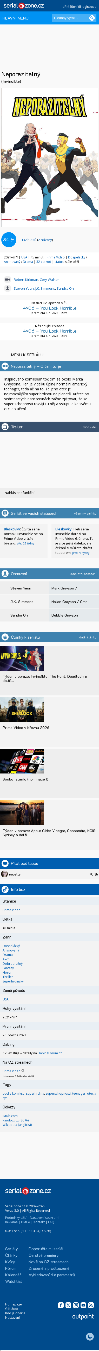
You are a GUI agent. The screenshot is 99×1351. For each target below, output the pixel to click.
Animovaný (12, 261)
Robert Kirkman (26, 279)
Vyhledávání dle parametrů (52, 1274)
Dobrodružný (13, 963)
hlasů (28, 239)
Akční (6, 959)
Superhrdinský (13, 981)
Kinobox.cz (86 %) (16, 1120)
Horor (7, 972)
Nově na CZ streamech (49, 1261)
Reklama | (12, 1222)
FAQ (51, 1222)
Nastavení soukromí (44, 1217)
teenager (78, 1093)
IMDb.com (10, 1116)
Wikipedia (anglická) (17, 1124)
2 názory (45, 239)
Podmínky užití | (17, 1217)
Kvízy (10, 1261)
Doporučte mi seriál (46, 1248)
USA (24, 257)
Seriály (11, 1248)
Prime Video (56, 257)
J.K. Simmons (45, 288)
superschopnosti (58, 1093)
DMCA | (27, 1222)
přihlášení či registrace (79, 6)
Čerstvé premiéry (44, 1255)
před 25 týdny (25, 543)
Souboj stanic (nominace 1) (25, 779)
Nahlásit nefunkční (19, 492)
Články (11, 1255)
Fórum (10, 1268)
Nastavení (12, 1317)
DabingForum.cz (50, 1053)
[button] (49, 355)
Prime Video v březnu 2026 (26, 727)
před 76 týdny (80, 553)
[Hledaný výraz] (74, 18)
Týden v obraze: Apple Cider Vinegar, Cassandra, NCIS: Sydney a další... (49, 832)
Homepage (13, 1304)
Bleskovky (12, 529)
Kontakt (39, 1222)
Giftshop (11, 1308)
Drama (28, 261)
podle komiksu (13, 1093)
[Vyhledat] (92, 18)
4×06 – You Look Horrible (49, 308)
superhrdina (35, 1093)
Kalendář (13, 1274)
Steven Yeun (24, 288)
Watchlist (13, 1281)
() (37, 240)
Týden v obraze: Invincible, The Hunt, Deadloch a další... (45, 678)
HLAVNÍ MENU (16, 18)
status (59, 261)
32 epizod (43, 261)
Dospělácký (77, 257)
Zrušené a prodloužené (49, 1268)
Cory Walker (49, 279)
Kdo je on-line (15, 1313)
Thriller (8, 977)
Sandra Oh (65, 288)
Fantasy (8, 968)
